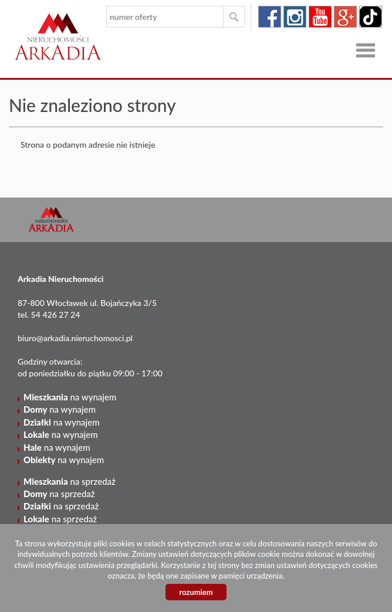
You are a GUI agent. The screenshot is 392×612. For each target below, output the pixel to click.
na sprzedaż (69, 481)
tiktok (370, 17)
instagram (294, 17)
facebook (269, 17)
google (345, 17)
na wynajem (69, 397)
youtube (320, 17)
